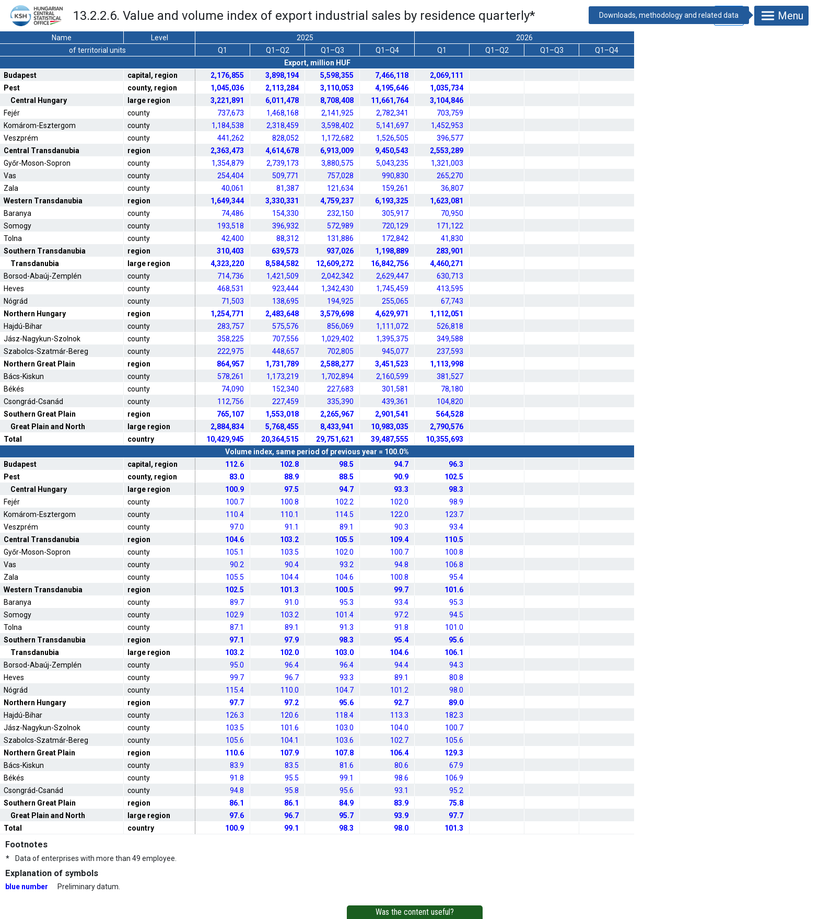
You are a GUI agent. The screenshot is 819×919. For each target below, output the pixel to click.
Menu (781, 15)
